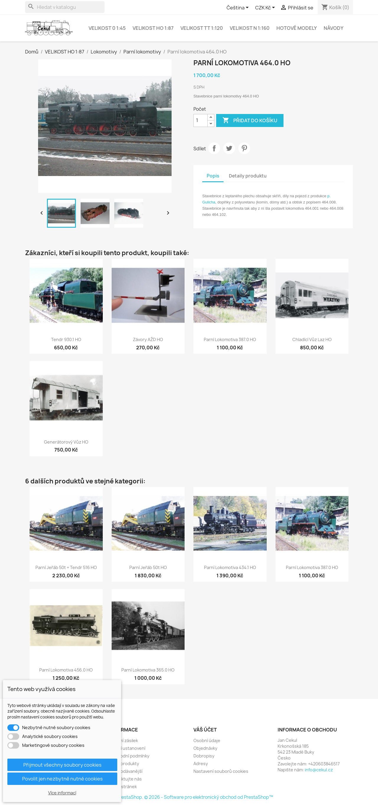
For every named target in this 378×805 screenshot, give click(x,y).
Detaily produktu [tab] (248, 176)
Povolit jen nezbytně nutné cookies (62, 778)
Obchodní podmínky (129, 756)
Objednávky (205, 748)
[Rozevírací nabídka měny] (266, 8)
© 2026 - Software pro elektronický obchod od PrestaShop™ (208, 797)
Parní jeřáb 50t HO (148, 567)
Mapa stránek (123, 786)
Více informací (62, 793)
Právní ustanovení (127, 748)
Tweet (229, 148)
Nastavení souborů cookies (220, 771)
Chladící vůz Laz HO (312, 339)
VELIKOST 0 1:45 (107, 28)
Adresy (200, 763)
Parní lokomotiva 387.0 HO (230, 339)
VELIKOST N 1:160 (250, 28)
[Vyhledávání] (65, 7)
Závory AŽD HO (148, 339)
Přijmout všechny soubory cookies (62, 765)
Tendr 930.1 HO (66, 339)
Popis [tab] (213, 176)
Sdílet (214, 148)
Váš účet (205, 729)
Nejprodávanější (125, 771)
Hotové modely (296, 28)
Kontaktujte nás (125, 779)
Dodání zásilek (123, 740)
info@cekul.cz (319, 770)
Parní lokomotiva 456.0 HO (66, 670)
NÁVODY (333, 28)
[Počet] (200, 120)
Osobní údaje (206, 740)
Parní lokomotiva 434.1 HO (230, 567)
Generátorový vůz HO (66, 442)
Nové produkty (124, 763)
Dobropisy (203, 756)
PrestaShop (129, 797)
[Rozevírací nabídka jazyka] (239, 8)
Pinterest (244, 148)
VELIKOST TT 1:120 (201, 28)
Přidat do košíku (249, 120)
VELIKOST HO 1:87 (153, 28)
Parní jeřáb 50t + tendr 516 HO (66, 567)
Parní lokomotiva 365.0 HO (148, 670)
